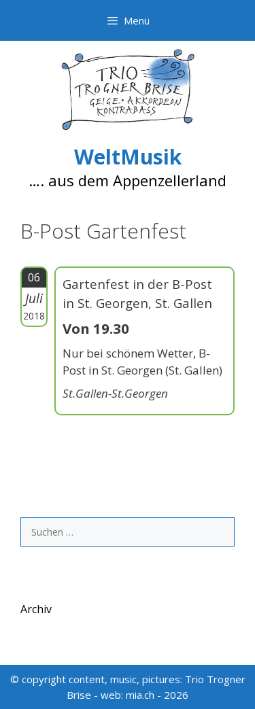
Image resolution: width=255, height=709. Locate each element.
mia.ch (140, 695)
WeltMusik (128, 157)
